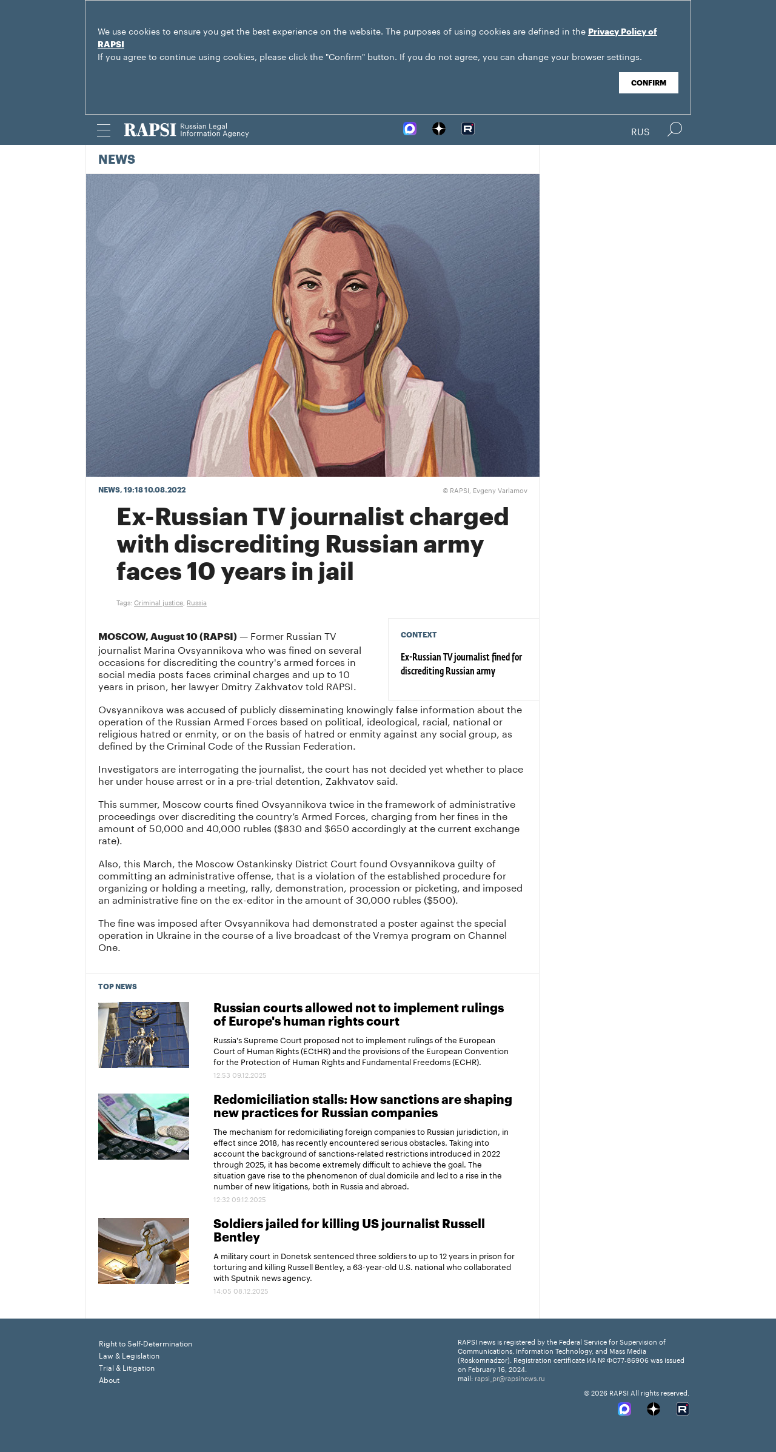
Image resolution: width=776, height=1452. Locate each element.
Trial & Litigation (127, 1367)
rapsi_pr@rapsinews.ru (510, 1377)
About (109, 1379)
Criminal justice (158, 601)
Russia (197, 601)
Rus (640, 130)
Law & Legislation (129, 1354)
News (116, 160)
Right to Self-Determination (145, 1342)
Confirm (648, 83)
